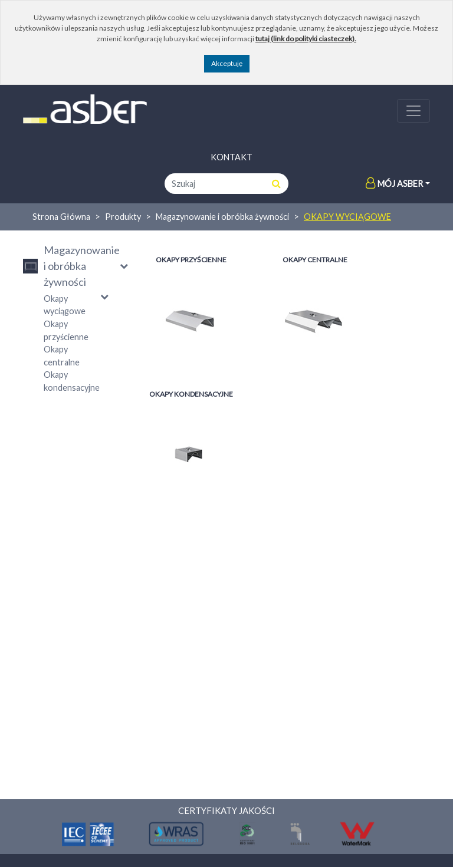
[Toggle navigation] (413, 111)
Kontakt (231, 157)
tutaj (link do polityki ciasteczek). (305, 38)
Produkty (123, 217)
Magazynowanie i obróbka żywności (222, 217)
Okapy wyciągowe (347, 217)
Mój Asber (394, 184)
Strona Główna (61, 217)
